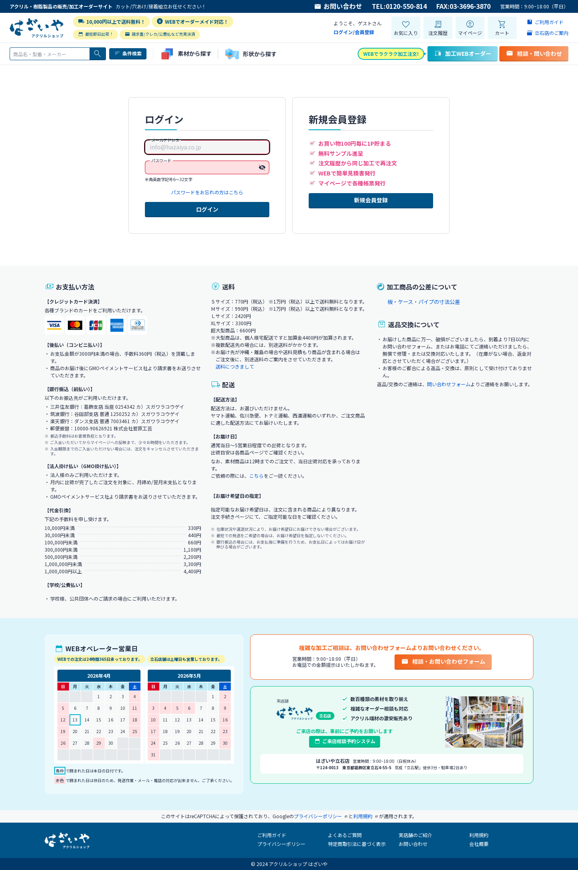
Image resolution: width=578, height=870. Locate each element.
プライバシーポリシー (281, 843)
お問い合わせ (338, 6)
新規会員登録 (371, 200)
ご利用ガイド (271, 834)
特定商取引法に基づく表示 (357, 843)
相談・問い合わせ (534, 53)
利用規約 (478, 834)
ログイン (207, 209)
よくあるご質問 (345, 834)
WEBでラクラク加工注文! (391, 53)
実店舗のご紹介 (415, 834)
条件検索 (128, 53)
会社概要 (478, 843)
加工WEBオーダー (462, 53)
